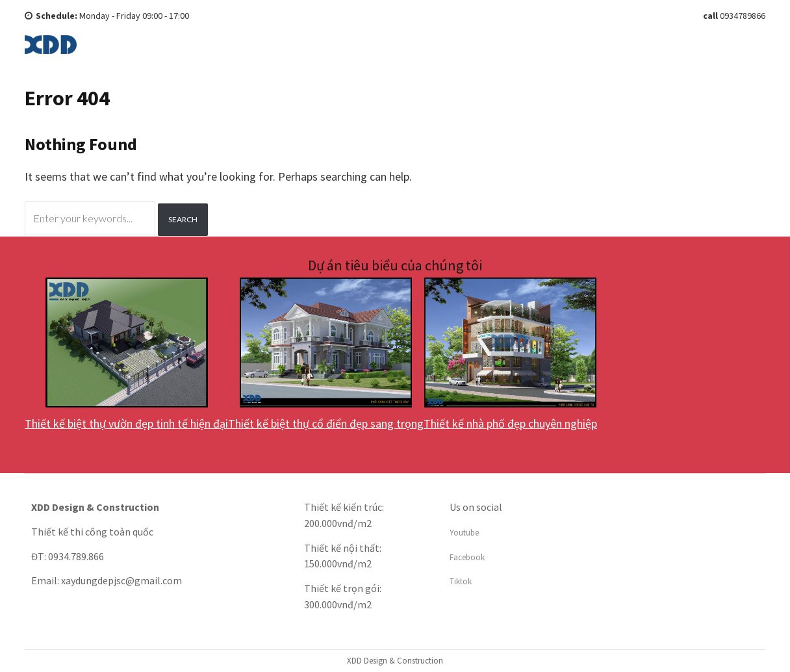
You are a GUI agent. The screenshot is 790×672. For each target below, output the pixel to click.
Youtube (464, 532)
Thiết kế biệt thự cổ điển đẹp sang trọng (326, 423)
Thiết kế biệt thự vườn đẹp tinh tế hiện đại (126, 423)
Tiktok (461, 581)
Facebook (467, 557)
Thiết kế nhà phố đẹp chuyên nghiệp (510, 423)
